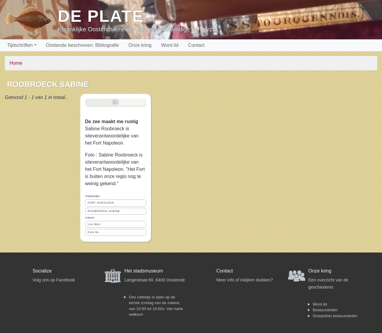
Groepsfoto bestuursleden (335, 316)
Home (16, 63)
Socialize (42, 270)
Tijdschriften (20, 45)
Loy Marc (94, 224)
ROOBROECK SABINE (104, 211)
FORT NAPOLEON (101, 202)
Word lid (169, 45)
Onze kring (139, 45)
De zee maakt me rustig (111, 121)
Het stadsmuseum (143, 270)
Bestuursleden (325, 310)
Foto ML (93, 232)
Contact (196, 45)
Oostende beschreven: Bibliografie (82, 45)
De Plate (101, 16)
